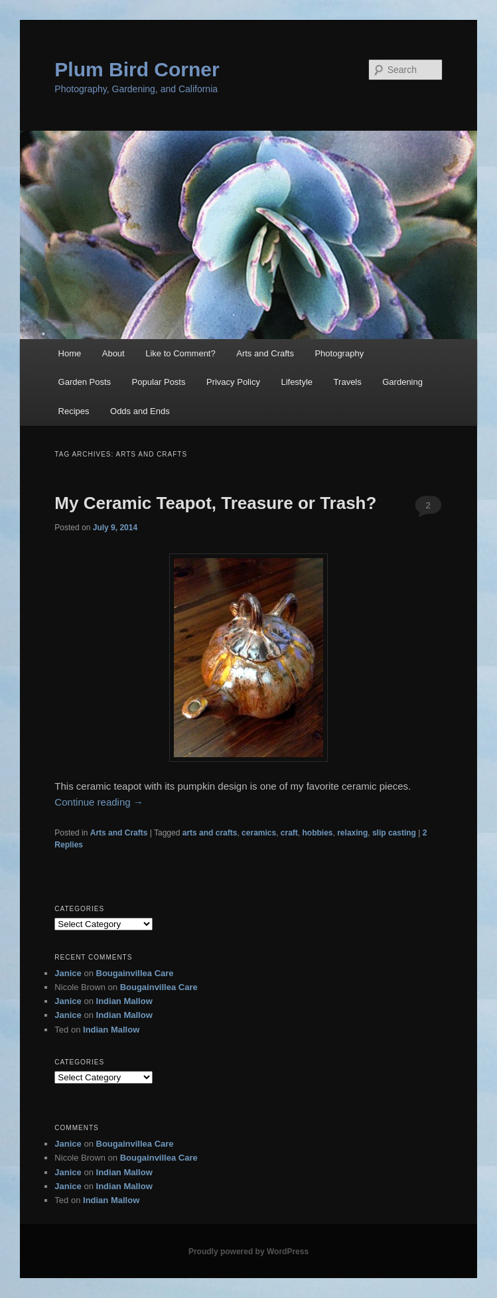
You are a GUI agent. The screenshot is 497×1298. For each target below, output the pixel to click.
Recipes (74, 411)
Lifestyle (297, 382)
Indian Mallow (124, 1001)
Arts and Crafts (265, 353)
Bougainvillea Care (135, 973)
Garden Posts (84, 382)
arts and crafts (210, 832)
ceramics (259, 832)
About (113, 353)
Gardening (402, 382)
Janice (67, 973)
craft (289, 832)
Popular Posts (159, 382)
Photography (339, 353)
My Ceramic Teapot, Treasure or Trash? (215, 503)
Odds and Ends (140, 411)
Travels (348, 382)
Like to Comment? (180, 353)
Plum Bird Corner (136, 69)
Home (70, 353)
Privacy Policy (233, 382)
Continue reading (98, 802)
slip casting (394, 832)
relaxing (352, 832)
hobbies (318, 832)
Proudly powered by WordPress (248, 1251)
